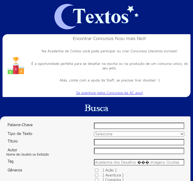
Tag (10, 161)
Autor (27, 152)
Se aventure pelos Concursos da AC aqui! (109, 93)
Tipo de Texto (20, 134)
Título (13, 141)
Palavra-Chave (20, 125)
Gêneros (15, 170)
